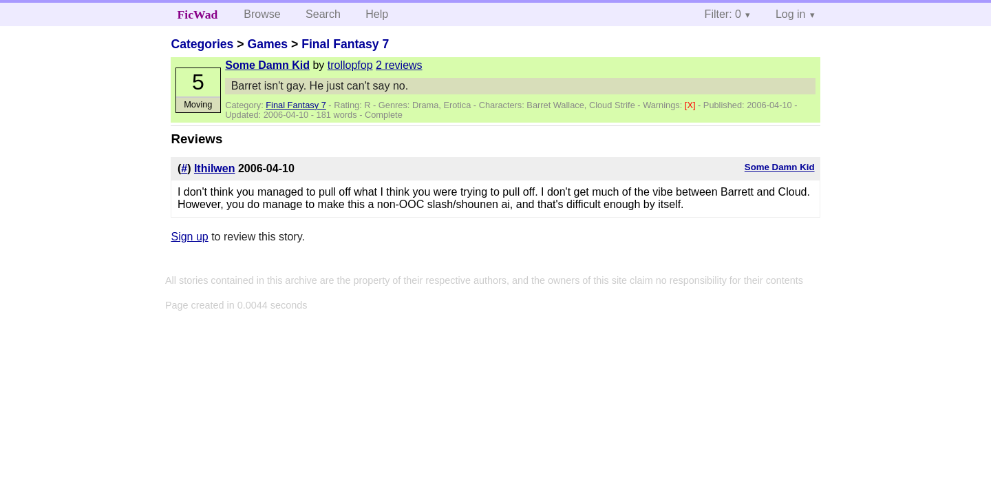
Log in (791, 14)
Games (267, 44)
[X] (691, 105)
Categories (202, 44)
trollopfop (350, 65)
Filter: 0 (723, 14)
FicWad (198, 14)
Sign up (189, 236)
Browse (262, 14)
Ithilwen (214, 168)
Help (376, 14)
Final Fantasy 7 (345, 44)
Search (323, 14)
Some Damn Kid (267, 65)
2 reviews (399, 65)
